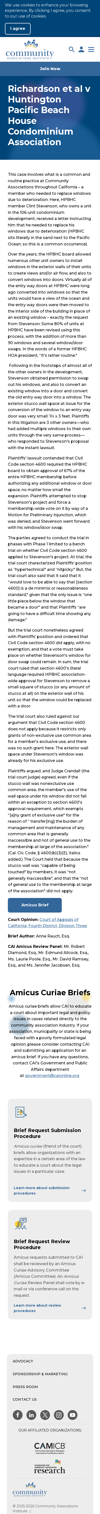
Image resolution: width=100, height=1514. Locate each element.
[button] (72, 49)
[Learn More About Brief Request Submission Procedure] (50, 1190)
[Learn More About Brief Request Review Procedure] (50, 1308)
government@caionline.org (52, 1075)
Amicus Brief (36, 907)
